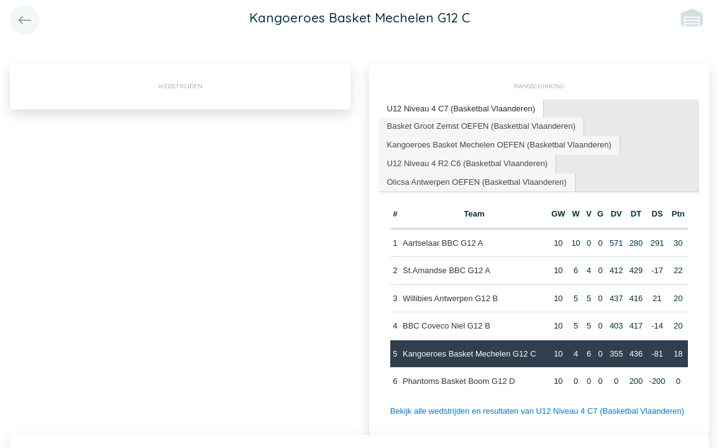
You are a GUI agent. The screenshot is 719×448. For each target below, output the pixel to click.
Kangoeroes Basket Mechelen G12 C (469, 353)
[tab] (461, 109)
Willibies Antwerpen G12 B (450, 298)
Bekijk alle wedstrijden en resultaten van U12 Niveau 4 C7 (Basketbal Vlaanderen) (537, 411)
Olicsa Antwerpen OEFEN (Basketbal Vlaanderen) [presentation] (477, 182)
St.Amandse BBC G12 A (446, 270)
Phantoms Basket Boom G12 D (459, 381)
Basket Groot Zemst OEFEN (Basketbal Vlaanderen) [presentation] (481, 126)
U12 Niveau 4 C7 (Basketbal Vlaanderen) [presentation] (461, 108)
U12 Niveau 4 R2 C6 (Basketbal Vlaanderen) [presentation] (467, 163)
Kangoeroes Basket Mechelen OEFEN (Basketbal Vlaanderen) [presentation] (499, 144)
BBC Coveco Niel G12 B (446, 325)
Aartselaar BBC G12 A (443, 243)
